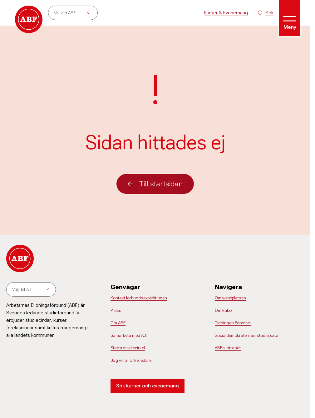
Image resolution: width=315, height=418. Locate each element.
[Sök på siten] (265, 13)
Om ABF (118, 322)
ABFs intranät (228, 347)
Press (116, 310)
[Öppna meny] (289, 18)
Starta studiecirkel (128, 347)
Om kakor (224, 310)
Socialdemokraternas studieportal (247, 335)
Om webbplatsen (230, 297)
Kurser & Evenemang (226, 13)
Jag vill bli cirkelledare (131, 360)
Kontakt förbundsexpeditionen (139, 297)
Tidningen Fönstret (233, 322)
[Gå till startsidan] (28, 19)
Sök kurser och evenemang (147, 386)
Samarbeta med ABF (130, 335)
